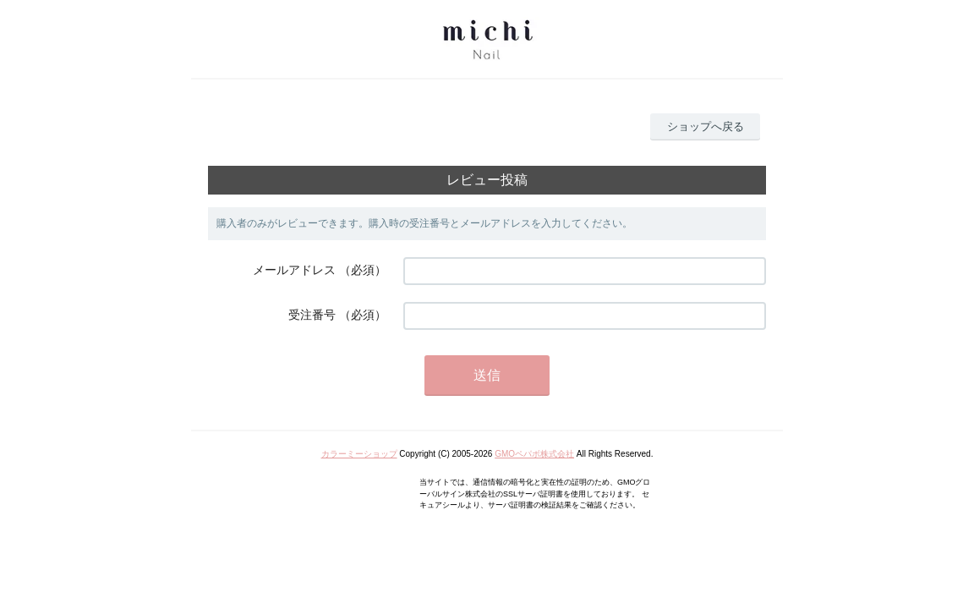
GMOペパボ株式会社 (534, 453)
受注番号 (312, 314)
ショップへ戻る (705, 126)
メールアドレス (294, 270)
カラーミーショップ (359, 453)
